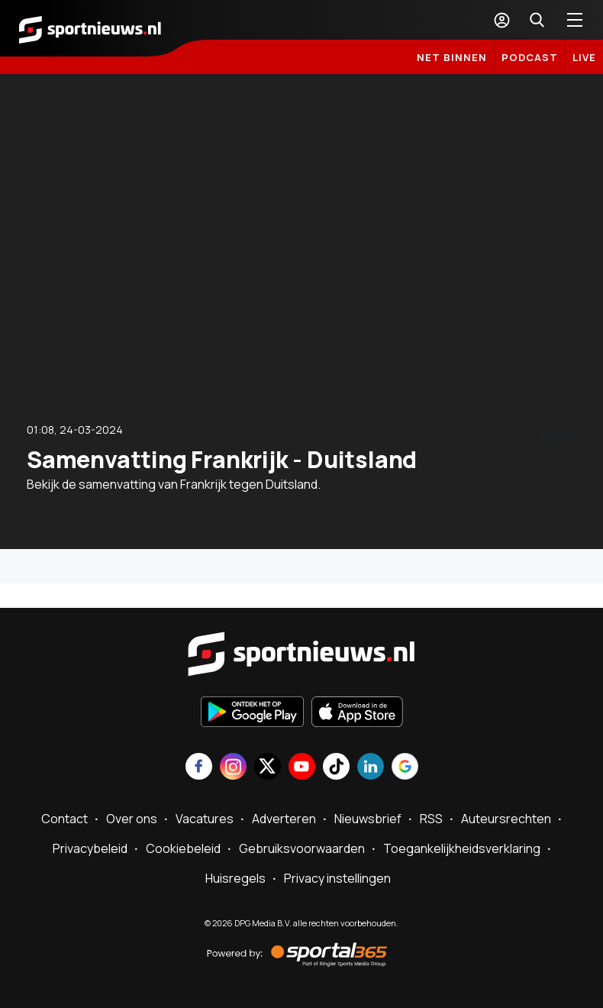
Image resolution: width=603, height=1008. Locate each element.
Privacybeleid (90, 848)
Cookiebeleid (183, 848)
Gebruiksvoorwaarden (302, 848)
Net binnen (452, 57)
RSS (431, 818)
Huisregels (235, 878)
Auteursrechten (506, 818)
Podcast (529, 57)
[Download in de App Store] (357, 713)
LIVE (584, 57)
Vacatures (205, 818)
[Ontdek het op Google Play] (252, 713)
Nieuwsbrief (367, 818)
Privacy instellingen (337, 878)
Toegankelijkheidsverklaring (461, 848)
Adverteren (284, 818)
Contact (64, 818)
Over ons (131, 818)
